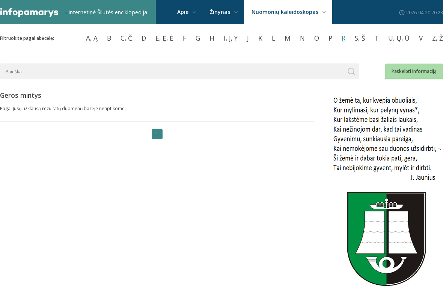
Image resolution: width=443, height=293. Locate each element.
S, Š (360, 38)
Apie (182, 11)
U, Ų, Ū (399, 38)
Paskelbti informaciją (414, 71)
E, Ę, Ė (164, 38)
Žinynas (220, 11)
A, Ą (92, 38)
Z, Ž (437, 38)
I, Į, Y (231, 38)
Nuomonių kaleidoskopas (285, 11)
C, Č (126, 38)
